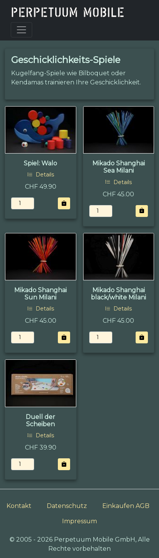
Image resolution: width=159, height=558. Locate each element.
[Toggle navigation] (21, 29)
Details (40, 174)
